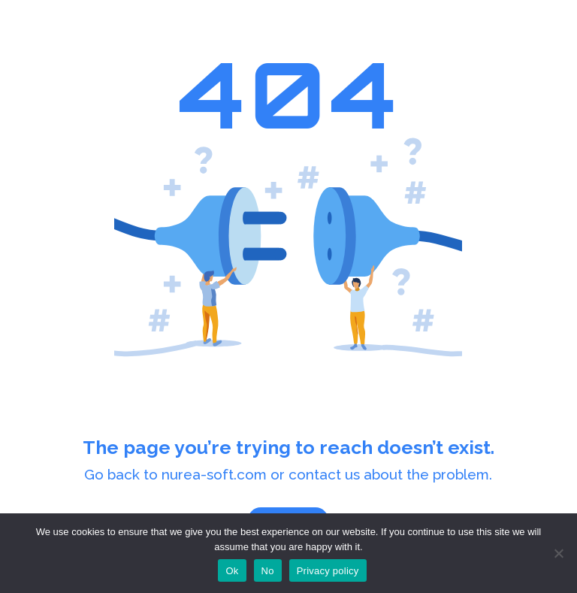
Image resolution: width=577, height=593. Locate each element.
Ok (231, 570)
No (267, 570)
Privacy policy (328, 570)
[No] (558, 553)
